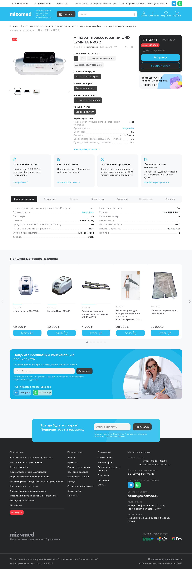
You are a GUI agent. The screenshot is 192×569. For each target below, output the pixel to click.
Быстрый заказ (160, 65)
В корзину (160, 57)
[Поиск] (108, 14)
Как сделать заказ (78, 476)
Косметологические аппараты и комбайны (78, 26)
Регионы (72, 495)
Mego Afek (128, 128)
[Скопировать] (115, 47)
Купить (27, 333)
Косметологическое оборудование (31, 457)
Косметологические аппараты (37, 26)
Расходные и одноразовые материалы (33, 495)
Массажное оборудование (26, 462)
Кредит (71, 481)
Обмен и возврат (77, 471)
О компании (105, 457)
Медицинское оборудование (28, 491)
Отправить (83, 371)
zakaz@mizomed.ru (157, 3)
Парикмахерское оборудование (29, 476)
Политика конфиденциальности (165, 559)
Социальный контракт (80, 486)
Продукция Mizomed (22, 500)
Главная (14, 26)
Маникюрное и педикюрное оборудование (37, 481)
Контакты (62, 3)
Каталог (66, 14)
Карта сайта (74, 491)
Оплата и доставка (78, 467)
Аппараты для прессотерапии (120, 26)
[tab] (24, 199)
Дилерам (103, 475)
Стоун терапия (19, 467)
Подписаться (142, 427)
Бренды (72, 462)
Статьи (101, 484)
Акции (71, 457)
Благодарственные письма (109, 469)
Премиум (16, 505)
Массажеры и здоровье (24, 486)
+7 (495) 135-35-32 (136, 3)
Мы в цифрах (106, 462)
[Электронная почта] (112, 426)
